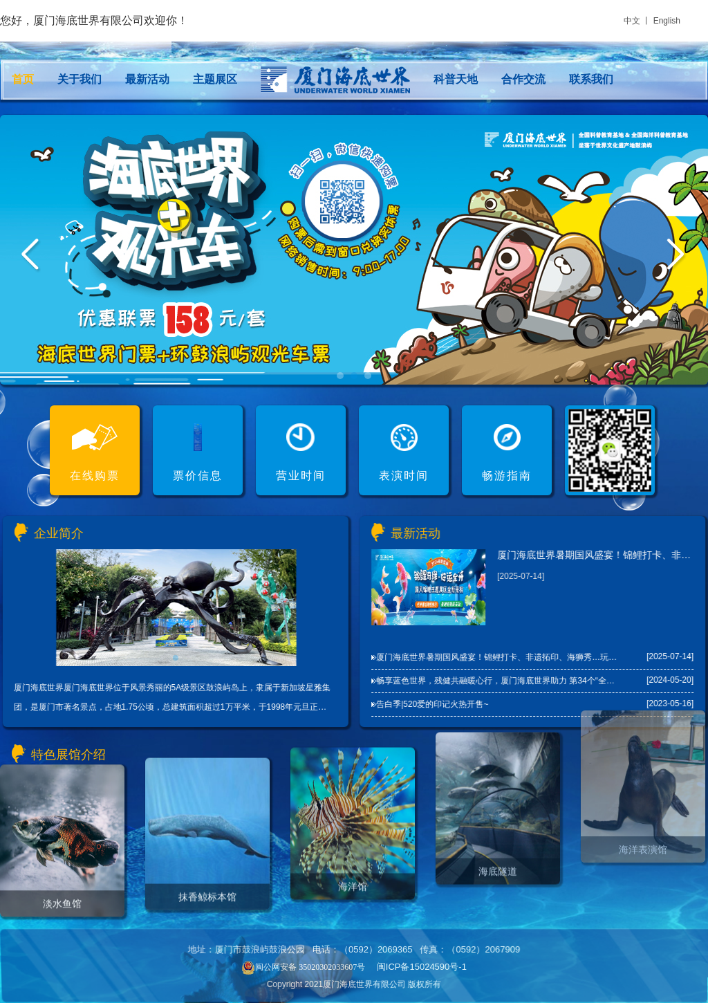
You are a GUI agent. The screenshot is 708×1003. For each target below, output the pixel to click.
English (666, 21)
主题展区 (215, 79)
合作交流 (523, 79)
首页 (23, 79)
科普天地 (456, 79)
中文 (632, 21)
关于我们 (79, 79)
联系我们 (591, 79)
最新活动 (147, 79)
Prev (31, 256)
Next (677, 256)
